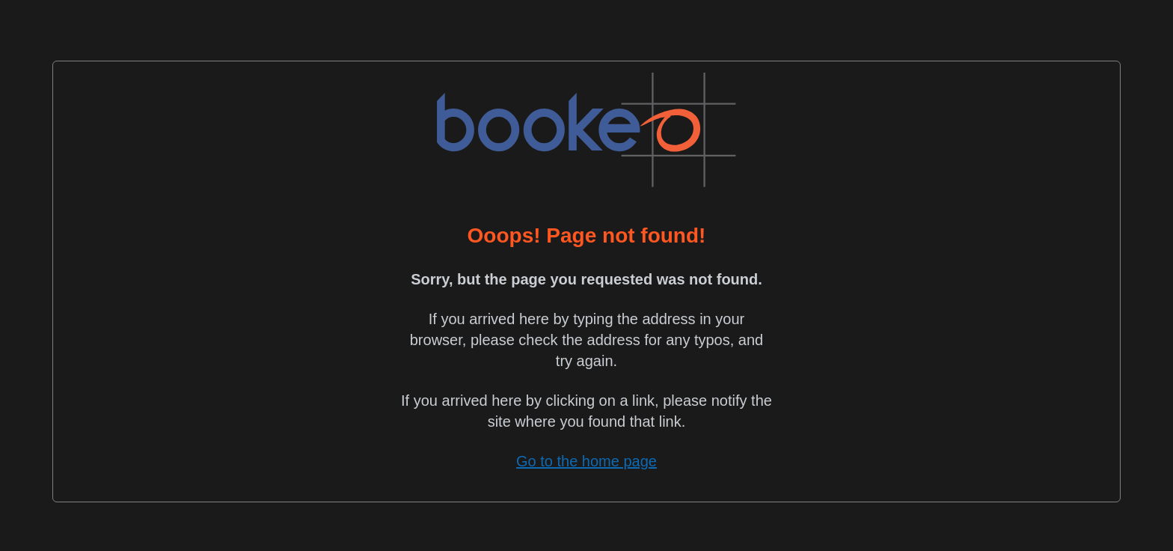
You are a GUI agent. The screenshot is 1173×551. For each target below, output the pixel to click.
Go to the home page (586, 461)
